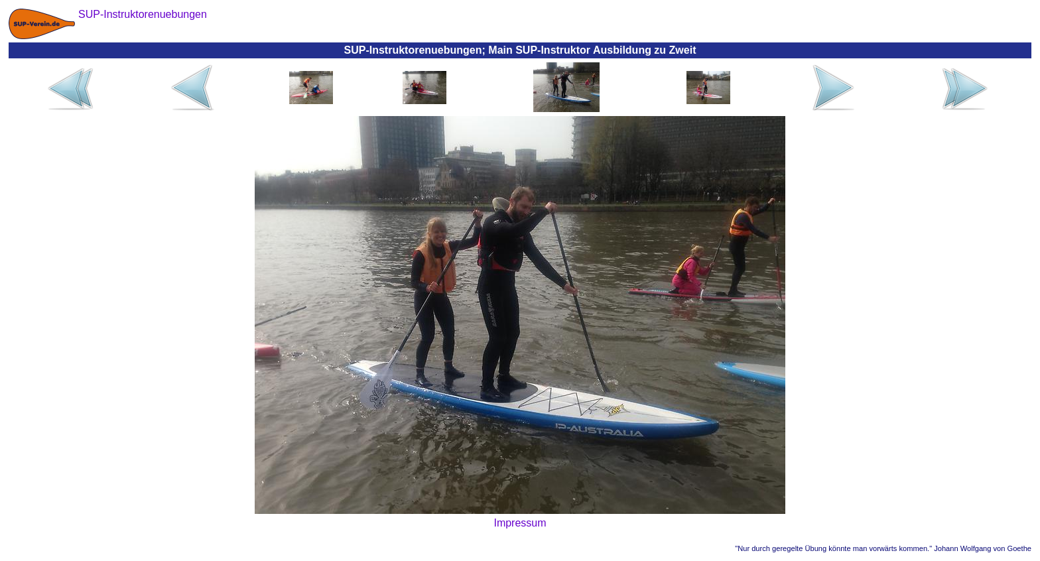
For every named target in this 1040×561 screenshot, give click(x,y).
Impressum (519, 523)
